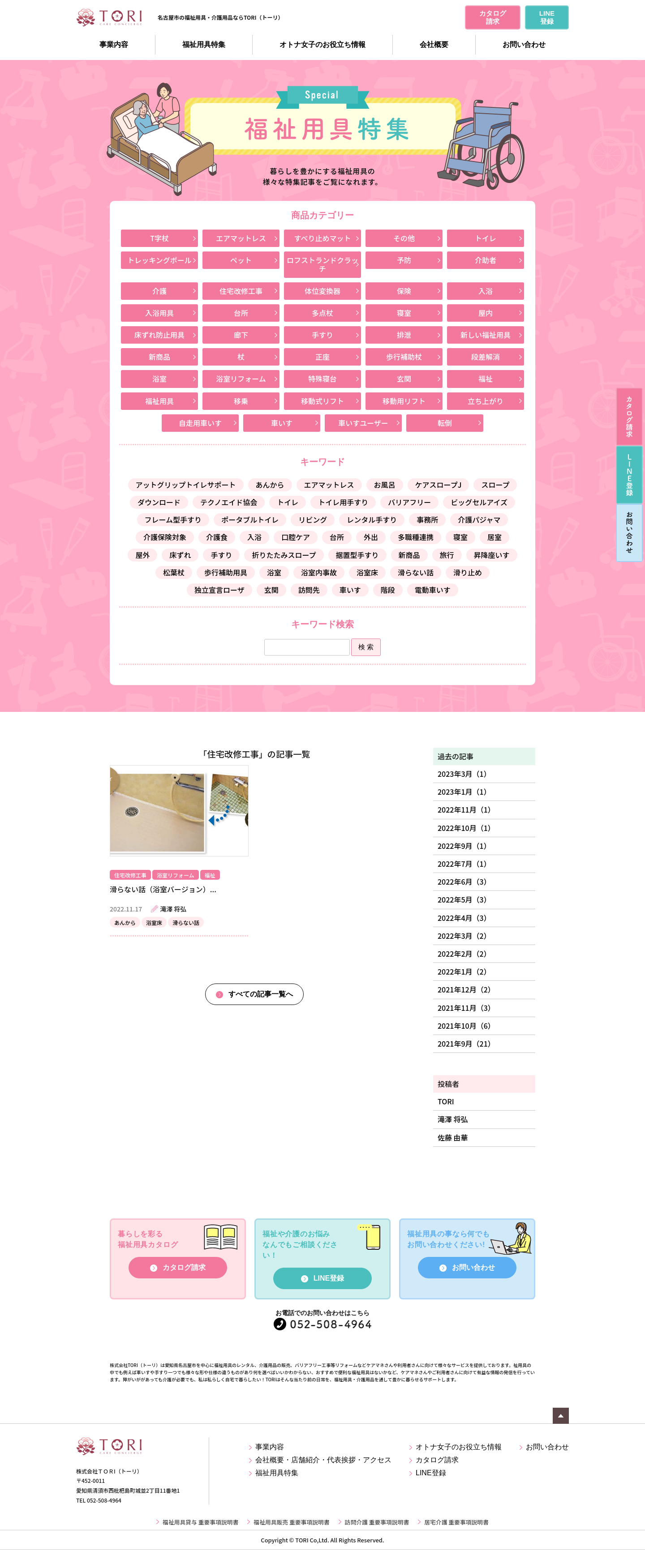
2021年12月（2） (466, 989)
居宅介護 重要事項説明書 (456, 1521)
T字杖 (159, 238)
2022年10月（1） (466, 827)
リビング (312, 519)
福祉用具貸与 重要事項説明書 (200, 1521)
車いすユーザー (363, 422)
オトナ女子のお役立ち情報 (323, 44)
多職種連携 (416, 537)
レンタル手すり (372, 519)
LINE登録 (329, 1278)
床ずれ (180, 554)
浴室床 (367, 572)
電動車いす (433, 589)
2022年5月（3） (464, 899)
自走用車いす (200, 422)
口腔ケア (295, 537)
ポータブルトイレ (250, 519)
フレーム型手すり (173, 519)
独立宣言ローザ (219, 589)
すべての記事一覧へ (260, 994)
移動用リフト (404, 401)
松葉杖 (174, 572)
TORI (446, 1101)
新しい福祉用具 (485, 334)
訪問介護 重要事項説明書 (377, 1521)
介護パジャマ (479, 519)
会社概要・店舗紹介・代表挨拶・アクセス (323, 1460)
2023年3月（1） (464, 773)
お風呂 (385, 484)
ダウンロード (159, 502)
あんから (270, 484)
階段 (388, 589)
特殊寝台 (322, 378)
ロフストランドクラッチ (322, 264)
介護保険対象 (164, 537)
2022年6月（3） (464, 881)
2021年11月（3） (466, 1007)
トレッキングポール (159, 260)
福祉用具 (159, 401)
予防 (404, 260)
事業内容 (113, 44)
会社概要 (434, 44)
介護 (159, 290)
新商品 (159, 356)
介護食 (217, 537)
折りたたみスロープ (284, 554)
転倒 (445, 422)
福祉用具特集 (203, 44)
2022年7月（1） (464, 863)
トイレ (485, 238)
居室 (494, 537)
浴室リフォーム (241, 378)
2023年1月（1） (464, 791)
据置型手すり (357, 554)
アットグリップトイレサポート (186, 484)
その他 (404, 238)
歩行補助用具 (225, 572)
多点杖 (322, 312)
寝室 (404, 312)
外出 (371, 537)
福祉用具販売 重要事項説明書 (291, 1521)
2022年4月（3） (464, 917)
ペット (241, 260)
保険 (404, 290)
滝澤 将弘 (453, 1119)
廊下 (241, 334)
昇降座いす (492, 554)
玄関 (404, 378)
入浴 (485, 290)
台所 (241, 312)
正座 (322, 356)
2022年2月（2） (464, 953)
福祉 (485, 378)
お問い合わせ (524, 44)
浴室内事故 (319, 572)
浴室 (159, 378)
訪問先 (309, 589)
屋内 (485, 312)
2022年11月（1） (466, 809)
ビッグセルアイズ (479, 502)
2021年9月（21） (466, 1043)
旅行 (447, 554)
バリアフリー (409, 502)
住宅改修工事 (240, 290)
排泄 (404, 334)
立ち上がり (485, 401)
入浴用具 (159, 312)
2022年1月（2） (464, 971)
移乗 (241, 401)
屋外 (142, 554)
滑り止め (467, 572)
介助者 (485, 260)
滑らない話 (416, 572)
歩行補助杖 (404, 356)
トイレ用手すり (343, 502)
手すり (322, 334)
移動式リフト (322, 401)
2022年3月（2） (464, 935)
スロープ (495, 484)
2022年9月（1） (464, 845)
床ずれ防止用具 (159, 334)
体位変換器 (322, 290)
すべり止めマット (322, 238)
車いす (281, 422)
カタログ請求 (184, 1267)
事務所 (427, 519)
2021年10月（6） (466, 1025)
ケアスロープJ (438, 484)
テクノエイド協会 (228, 502)
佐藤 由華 (453, 1137)
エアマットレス (241, 238)
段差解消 (485, 356)
